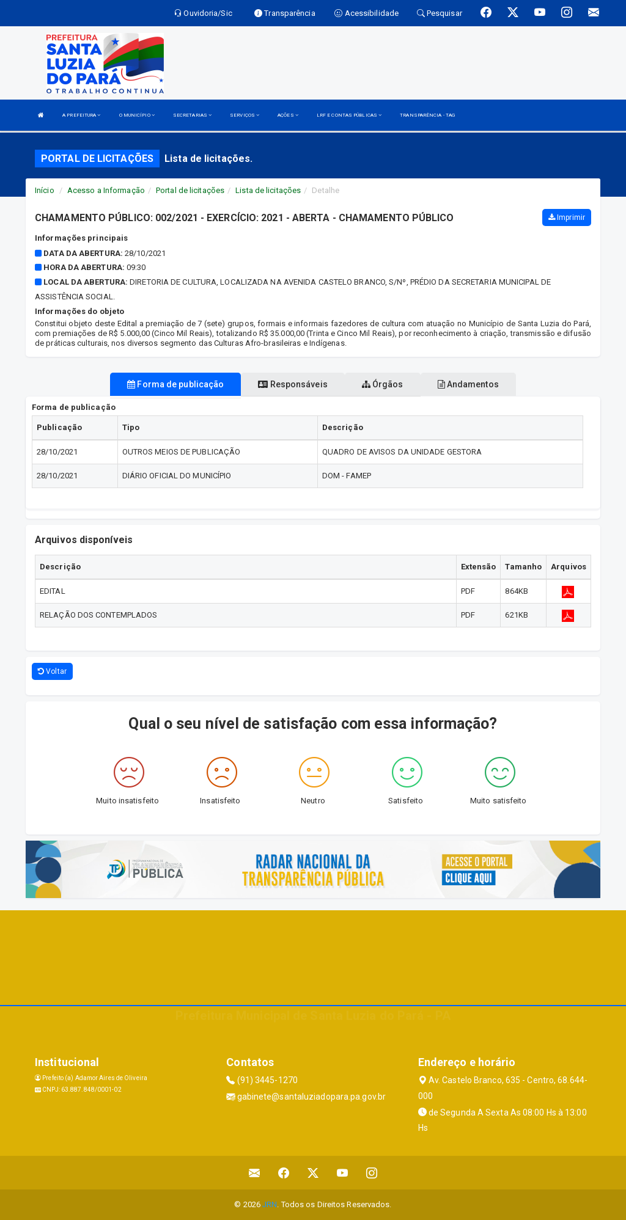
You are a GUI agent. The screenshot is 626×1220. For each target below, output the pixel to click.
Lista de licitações (268, 190)
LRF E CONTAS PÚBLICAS (349, 115)
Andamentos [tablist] (468, 384)
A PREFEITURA (81, 115)
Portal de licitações (190, 190)
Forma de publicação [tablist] (175, 384)
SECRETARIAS (192, 115)
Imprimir (566, 217)
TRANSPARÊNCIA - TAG (427, 115)
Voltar (52, 671)
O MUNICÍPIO (137, 115)
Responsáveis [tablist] (292, 384)
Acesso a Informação (106, 190)
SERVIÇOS (244, 115)
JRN (269, 1204)
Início (44, 190)
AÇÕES (288, 115)
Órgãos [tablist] (382, 384)
